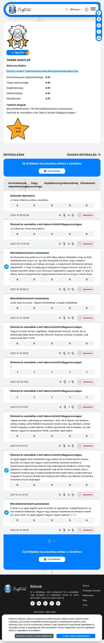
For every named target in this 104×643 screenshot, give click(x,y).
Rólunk (86, 589)
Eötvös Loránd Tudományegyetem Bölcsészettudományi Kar (44, 71)
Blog (85, 603)
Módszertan (88, 599)
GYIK (85, 608)
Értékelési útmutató (91, 594)
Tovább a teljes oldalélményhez (76, 636)
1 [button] (49, 544)
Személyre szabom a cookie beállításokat (34, 636)
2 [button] (54, 544)
